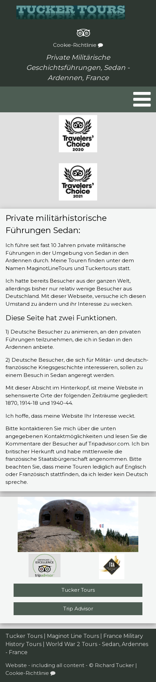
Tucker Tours (78, 590)
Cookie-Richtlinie (78, 45)
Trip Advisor (78, 608)
